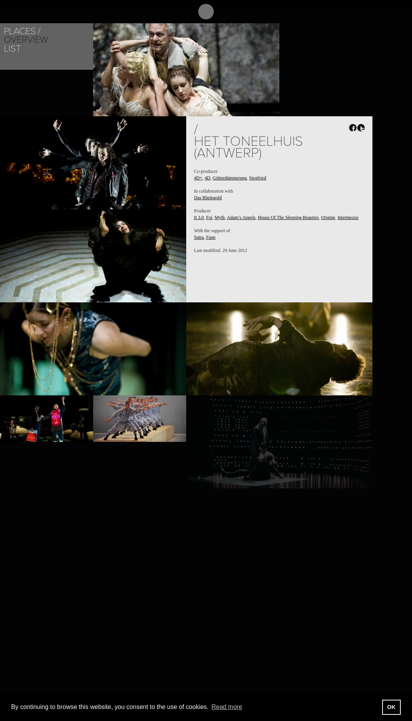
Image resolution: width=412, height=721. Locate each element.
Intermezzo (348, 217)
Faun (210, 237)
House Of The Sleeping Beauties (288, 217)
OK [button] (391, 707)
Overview (26, 39)
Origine (328, 217)
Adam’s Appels (241, 217)
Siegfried (257, 178)
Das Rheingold (208, 197)
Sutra (199, 237)
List (12, 48)
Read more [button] (226, 707)
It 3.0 (199, 217)
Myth (220, 217)
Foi (209, 217)
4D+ (198, 178)
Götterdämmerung (230, 178)
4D (207, 178)
